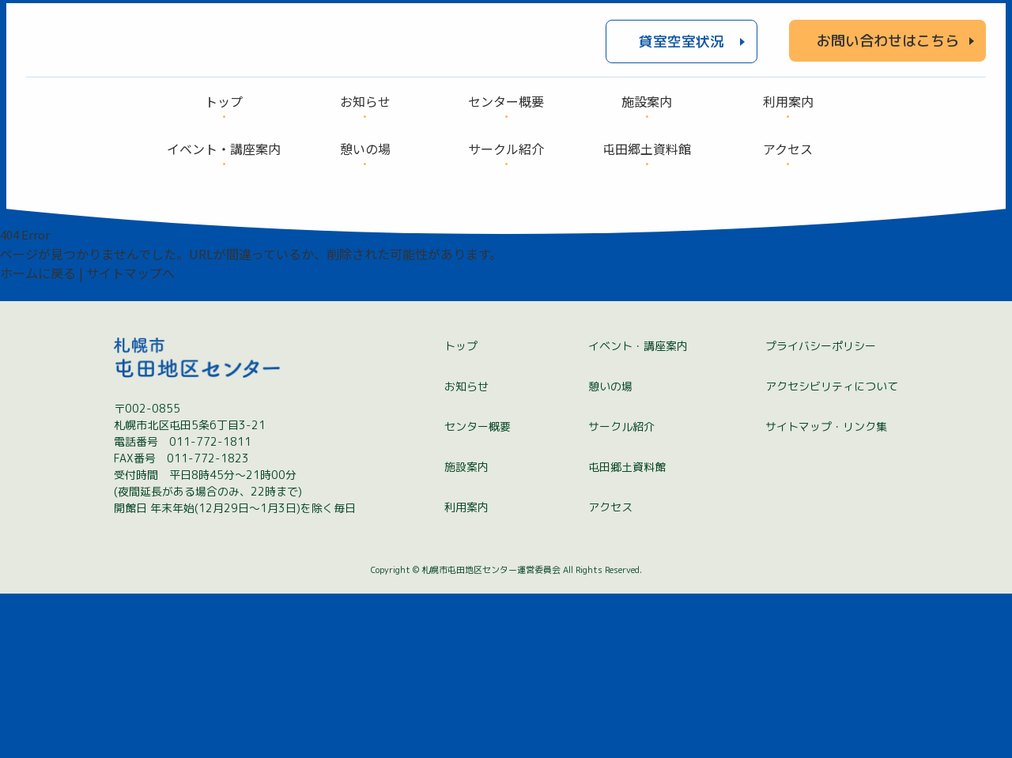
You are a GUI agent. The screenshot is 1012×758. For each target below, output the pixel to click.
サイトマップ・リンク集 (826, 590)
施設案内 (466, 631)
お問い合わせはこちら (888, 49)
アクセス (610, 671)
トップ (461, 510)
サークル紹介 (621, 590)
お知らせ (466, 550)
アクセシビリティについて (831, 550)
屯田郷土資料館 (627, 631)
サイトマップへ (130, 290)
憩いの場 (610, 550)
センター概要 (477, 590)
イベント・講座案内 (638, 510)
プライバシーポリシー (820, 510)
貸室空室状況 (681, 50)
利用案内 (466, 671)
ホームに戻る (38, 290)
